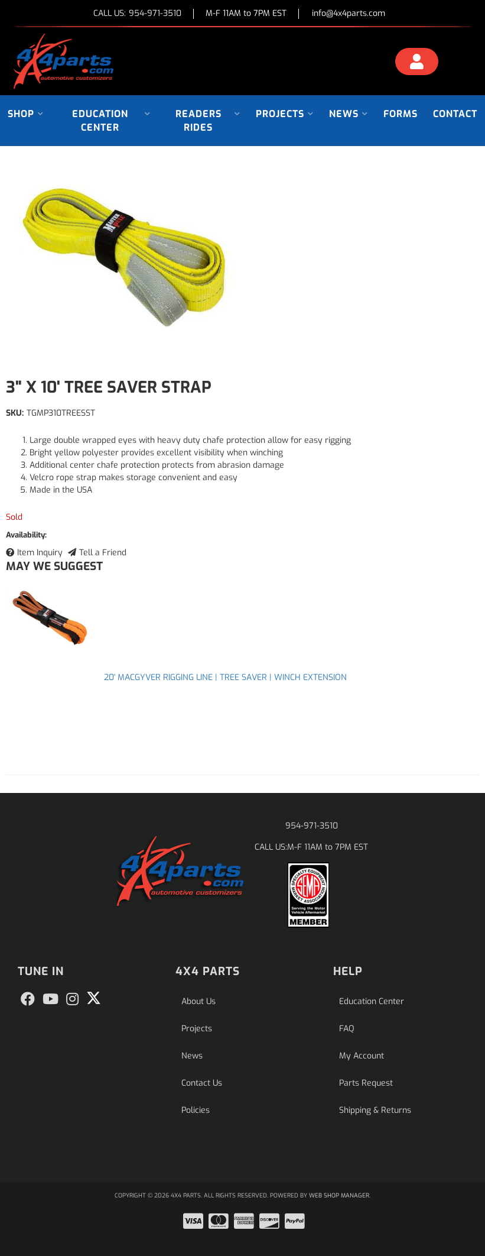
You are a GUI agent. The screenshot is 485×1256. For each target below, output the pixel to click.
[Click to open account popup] (416, 63)
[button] (25, 113)
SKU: (15, 413)
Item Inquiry (40, 552)
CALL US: (137, 14)
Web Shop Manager (339, 1195)
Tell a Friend (102, 552)
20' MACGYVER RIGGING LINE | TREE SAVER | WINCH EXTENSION (225, 677)
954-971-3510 (311, 825)
